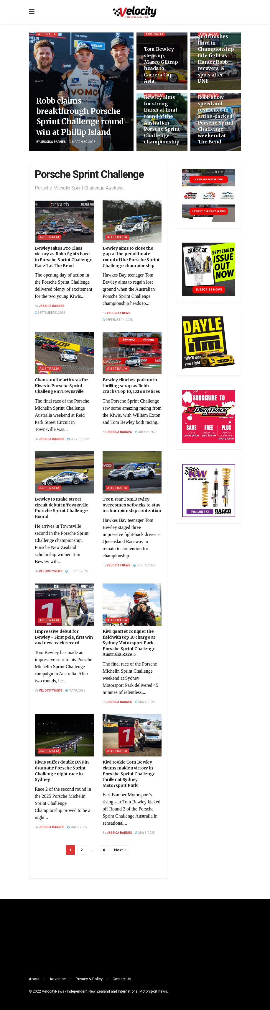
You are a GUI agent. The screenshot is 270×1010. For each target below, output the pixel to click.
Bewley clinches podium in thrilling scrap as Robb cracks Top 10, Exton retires (131, 385)
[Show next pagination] (120, 850)
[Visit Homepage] (134, 12)
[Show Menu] (31, 12)
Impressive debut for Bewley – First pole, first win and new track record (64, 637)
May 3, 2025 (77, 827)
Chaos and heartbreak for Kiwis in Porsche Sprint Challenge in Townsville (61, 385)
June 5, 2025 (144, 565)
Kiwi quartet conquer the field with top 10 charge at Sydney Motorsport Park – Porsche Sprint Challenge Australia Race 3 (130, 643)
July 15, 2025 (78, 439)
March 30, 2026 (82, 142)
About (34, 979)
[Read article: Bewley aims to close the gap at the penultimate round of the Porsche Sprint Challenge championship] (132, 221)
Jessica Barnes (53, 142)
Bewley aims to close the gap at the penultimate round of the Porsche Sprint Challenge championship (131, 257)
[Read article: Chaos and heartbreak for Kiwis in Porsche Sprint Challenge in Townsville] (64, 353)
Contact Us (122, 979)
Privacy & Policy (89, 979)
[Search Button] (238, 12)
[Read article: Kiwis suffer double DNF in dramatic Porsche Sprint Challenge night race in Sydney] (64, 735)
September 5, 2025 (50, 313)
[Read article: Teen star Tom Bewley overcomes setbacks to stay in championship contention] (132, 472)
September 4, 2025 (118, 320)
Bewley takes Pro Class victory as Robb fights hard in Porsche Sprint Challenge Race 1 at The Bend (63, 257)
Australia (48, 34)
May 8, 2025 (75, 691)
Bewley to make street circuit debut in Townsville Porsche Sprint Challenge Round (61, 507)
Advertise (58, 979)
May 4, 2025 (145, 702)
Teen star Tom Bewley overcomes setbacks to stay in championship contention (132, 504)
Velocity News (118, 313)
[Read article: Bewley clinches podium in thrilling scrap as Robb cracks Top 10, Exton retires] (132, 353)
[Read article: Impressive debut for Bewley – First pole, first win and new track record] (64, 605)
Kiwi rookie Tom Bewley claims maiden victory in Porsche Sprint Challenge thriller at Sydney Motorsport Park (129, 773)
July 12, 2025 (146, 432)
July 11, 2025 (76, 571)
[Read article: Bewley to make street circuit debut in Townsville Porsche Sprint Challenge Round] (64, 472)
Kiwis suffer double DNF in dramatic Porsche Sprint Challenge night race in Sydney (62, 770)
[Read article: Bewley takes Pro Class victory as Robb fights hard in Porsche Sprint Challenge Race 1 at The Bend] (64, 221)
